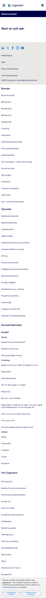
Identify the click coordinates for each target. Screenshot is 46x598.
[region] (23, 588)
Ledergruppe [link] (6, 521)
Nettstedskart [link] (6, 55)
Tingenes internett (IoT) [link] (10, 309)
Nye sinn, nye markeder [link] (10, 398)
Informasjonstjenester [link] (10, 148)
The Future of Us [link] (8, 420)
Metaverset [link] (5, 392)
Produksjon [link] (5, 182)
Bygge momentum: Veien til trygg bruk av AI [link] (19, 365)
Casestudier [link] (6, 443)
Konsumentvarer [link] (8, 168)
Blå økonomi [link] (6, 115)
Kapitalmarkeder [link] (7, 155)
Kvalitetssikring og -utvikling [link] (12, 289)
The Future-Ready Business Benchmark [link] (17, 427)
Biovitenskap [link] (6, 109)
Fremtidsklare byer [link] (8, 378)
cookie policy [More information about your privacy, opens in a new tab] (7, 587)
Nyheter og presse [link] (8, 528)
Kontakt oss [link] (6, 501)
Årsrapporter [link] (6, 574)
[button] (42, 5)
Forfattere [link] (5, 450)
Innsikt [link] (4, 457)
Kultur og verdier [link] (8, 508)
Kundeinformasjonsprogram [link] (12, 515)
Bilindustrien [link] (6, 102)
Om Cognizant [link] (9, 472)
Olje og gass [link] (6, 175)
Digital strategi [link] (7, 236)
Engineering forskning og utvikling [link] (15, 243)
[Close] (42, 580)
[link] (15, 5)
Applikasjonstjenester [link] (10, 216)
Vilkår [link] (3, 62)
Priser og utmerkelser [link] (9, 541)
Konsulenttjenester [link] (11, 325)
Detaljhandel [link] (6, 122)
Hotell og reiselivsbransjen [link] (11, 142)
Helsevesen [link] (6, 135)
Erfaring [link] (4, 256)
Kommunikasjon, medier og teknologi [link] (16, 162)
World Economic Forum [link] (11, 568)
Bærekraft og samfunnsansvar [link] (13, 488)
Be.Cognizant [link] (6, 481)
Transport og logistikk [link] (10, 188)
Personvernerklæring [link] (9, 69)
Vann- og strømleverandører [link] (12, 202)
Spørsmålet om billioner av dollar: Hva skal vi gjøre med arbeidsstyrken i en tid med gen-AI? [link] (21, 406)
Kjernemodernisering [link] (9, 276)
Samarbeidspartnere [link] (9, 548)
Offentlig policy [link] (7, 535)
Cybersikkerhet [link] (7, 229)
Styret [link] (3, 561)
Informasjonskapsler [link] (9, 75)
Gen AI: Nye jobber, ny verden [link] (13, 385)
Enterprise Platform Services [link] (12, 249)
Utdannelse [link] (5, 195)
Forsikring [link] (5, 128)
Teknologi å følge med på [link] (11, 355)
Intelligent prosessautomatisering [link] (14, 269)
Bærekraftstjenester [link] (9, 223)
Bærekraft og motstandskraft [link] (13, 342)
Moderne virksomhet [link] (9, 349)
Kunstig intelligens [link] (8, 282)
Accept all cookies (11, 593)
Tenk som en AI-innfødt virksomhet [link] (15, 414)
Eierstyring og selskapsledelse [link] (13, 495)
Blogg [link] (3, 437)
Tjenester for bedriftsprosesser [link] (13, 316)
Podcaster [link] (5, 463)
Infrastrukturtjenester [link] (9, 263)
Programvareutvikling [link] (10, 296)
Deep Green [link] (6, 372)
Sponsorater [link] (6, 555)
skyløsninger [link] (6, 302)
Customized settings (31, 593)
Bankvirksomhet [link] (8, 95)
